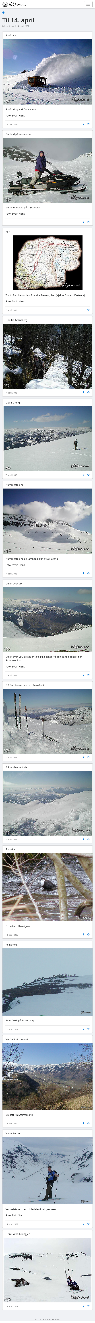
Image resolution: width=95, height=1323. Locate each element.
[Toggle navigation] (88, 4)
